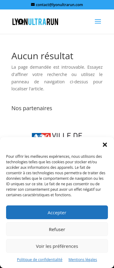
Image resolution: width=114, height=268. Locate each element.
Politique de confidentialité (39, 259)
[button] (105, 145)
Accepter (57, 212)
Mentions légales (82, 259)
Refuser (57, 229)
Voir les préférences (57, 246)
